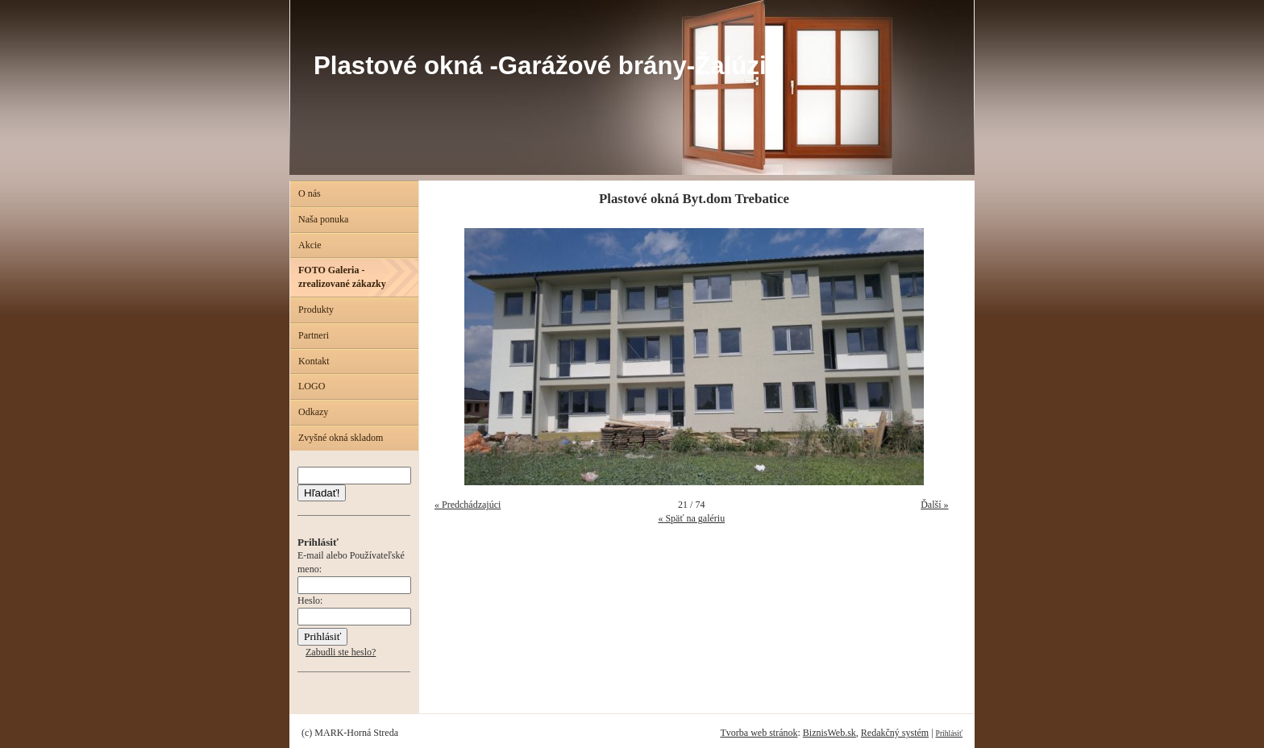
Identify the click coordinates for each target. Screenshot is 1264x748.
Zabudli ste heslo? (341, 652)
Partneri (313, 335)
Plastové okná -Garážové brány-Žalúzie (547, 66)
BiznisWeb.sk (829, 732)
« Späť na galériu (691, 518)
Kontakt (314, 361)
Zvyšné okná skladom (340, 437)
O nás (309, 193)
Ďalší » (934, 504)
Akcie (310, 245)
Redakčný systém (895, 732)
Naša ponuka (323, 219)
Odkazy (313, 412)
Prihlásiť (949, 733)
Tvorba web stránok (758, 732)
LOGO (311, 386)
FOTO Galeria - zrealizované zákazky (342, 276)
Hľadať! (321, 493)
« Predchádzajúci (467, 504)
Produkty (316, 309)
